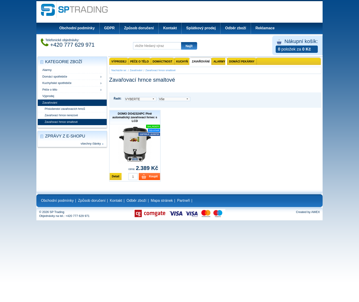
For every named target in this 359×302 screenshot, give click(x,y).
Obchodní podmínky (77, 28)
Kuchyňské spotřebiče (56, 83)
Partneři (183, 200)
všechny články (91, 143)
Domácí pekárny (242, 61)
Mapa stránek (162, 200)
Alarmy (47, 70)
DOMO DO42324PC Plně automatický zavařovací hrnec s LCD (134, 117)
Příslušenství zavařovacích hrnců (65, 109)
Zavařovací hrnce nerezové (61, 115)
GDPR (109, 28)
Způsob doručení (139, 28)
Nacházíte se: (119, 70)
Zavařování (49, 102)
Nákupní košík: (297, 45)
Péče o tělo (49, 89)
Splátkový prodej (201, 28)
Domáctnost (162, 61)
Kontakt (170, 28)
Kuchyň (182, 61)
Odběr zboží (235, 28)
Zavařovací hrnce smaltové (61, 122)
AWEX (315, 212)
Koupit (153, 176)
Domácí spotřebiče (54, 76)
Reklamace (265, 28)
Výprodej (48, 96)
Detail (116, 176)
